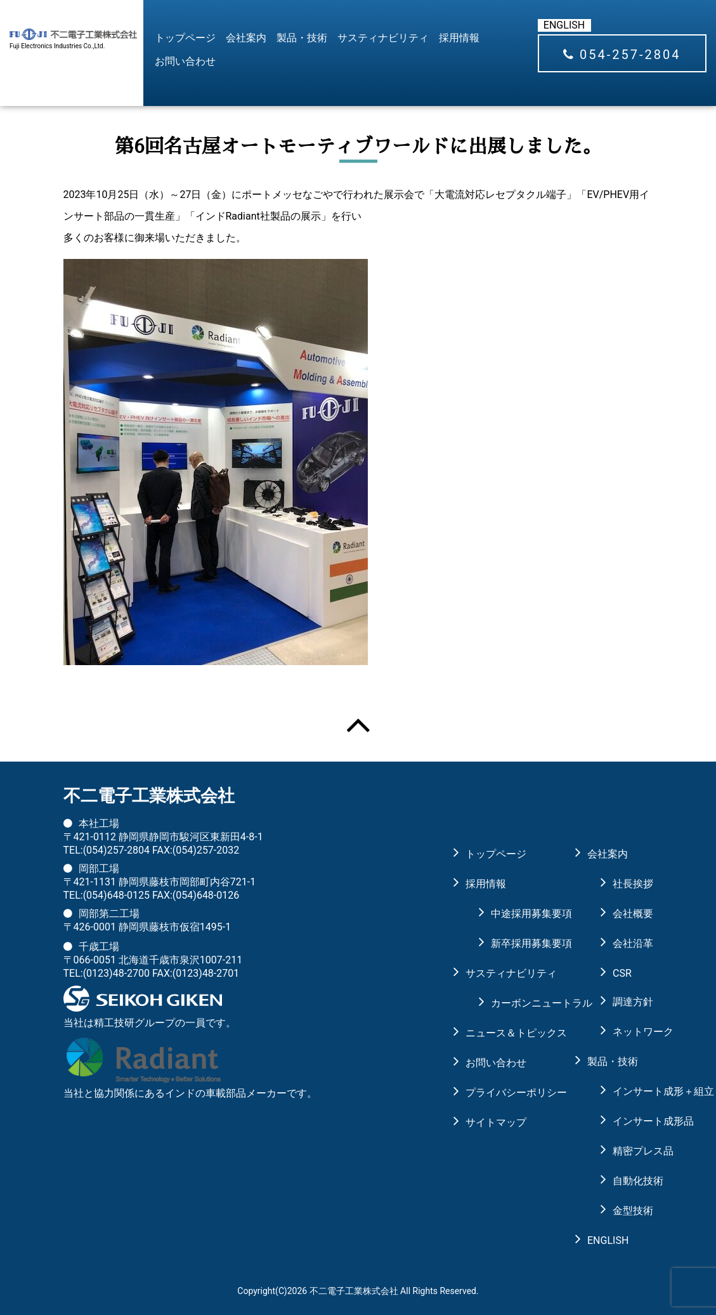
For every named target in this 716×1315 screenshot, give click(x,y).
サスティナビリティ (383, 38)
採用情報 (459, 38)
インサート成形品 (633, 1121)
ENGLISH (564, 25)
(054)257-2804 (116, 850)
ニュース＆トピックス (498, 1033)
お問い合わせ (185, 61)
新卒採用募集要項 (511, 943)
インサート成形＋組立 (633, 1091)
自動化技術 (633, 1181)
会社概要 (633, 914)
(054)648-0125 (116, 895)
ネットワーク (633, 1032)
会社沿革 (633, 943)
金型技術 (633, 1211)
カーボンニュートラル (511, 1003)
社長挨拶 (633, 884)
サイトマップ (495, 1122)
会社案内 (246, 38)
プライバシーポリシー (498, 1093)
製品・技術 (302, 38)
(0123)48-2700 (116, 973)
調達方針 (633, 1002)
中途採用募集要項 (511, 914)
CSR (622, 973)
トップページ (185, 38)
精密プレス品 (633, 1151)
